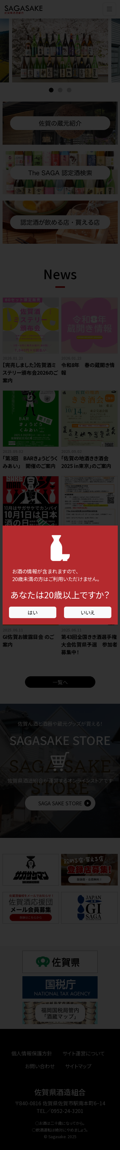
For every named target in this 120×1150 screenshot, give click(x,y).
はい (32, 612)
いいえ (88, 612)
